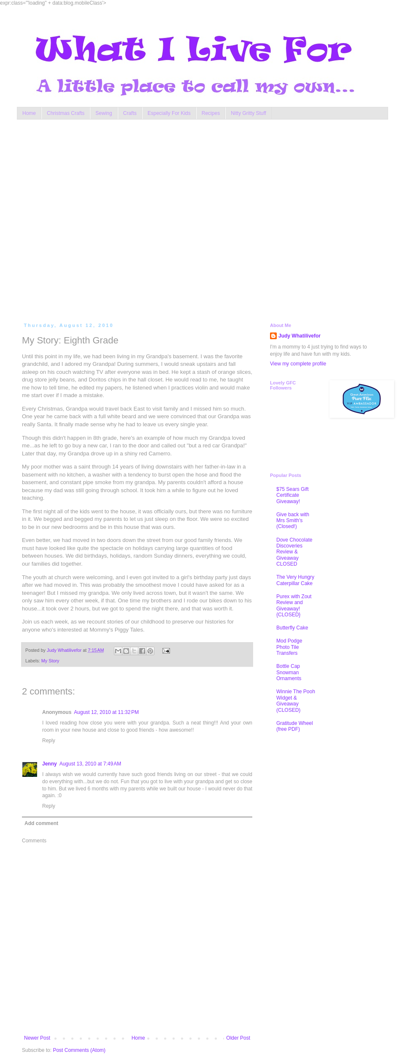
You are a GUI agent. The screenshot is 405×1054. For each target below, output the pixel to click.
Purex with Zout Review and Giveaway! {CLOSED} (293, 606)
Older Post (238, 1038)
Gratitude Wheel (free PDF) (294, 726)
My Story (50, 660)
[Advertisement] (86, 219)
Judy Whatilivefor (299, 336)
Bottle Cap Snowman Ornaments (288, 672)
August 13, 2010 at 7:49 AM (90, 764)
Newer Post (37, 1038)
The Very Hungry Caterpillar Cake (295, 580)
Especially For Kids (169, 113)
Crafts (130, 113)
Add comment (41, 823)
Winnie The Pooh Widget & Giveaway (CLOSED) (295, 701)
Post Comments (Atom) (79, 1050)
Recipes (211, 113)
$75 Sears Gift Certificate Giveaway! (292, 495)
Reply (48, 741)
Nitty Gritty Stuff (248, 113)
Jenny (49, 764)
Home (29, 113)
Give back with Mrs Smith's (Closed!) (292, 521)
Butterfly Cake (292, 628)
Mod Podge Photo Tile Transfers (289, 647)
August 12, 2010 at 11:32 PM (106, 712)
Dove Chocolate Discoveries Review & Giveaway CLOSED (294, 552)
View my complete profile (298, 364)
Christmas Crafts (65, 113)
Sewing (103, 113)
